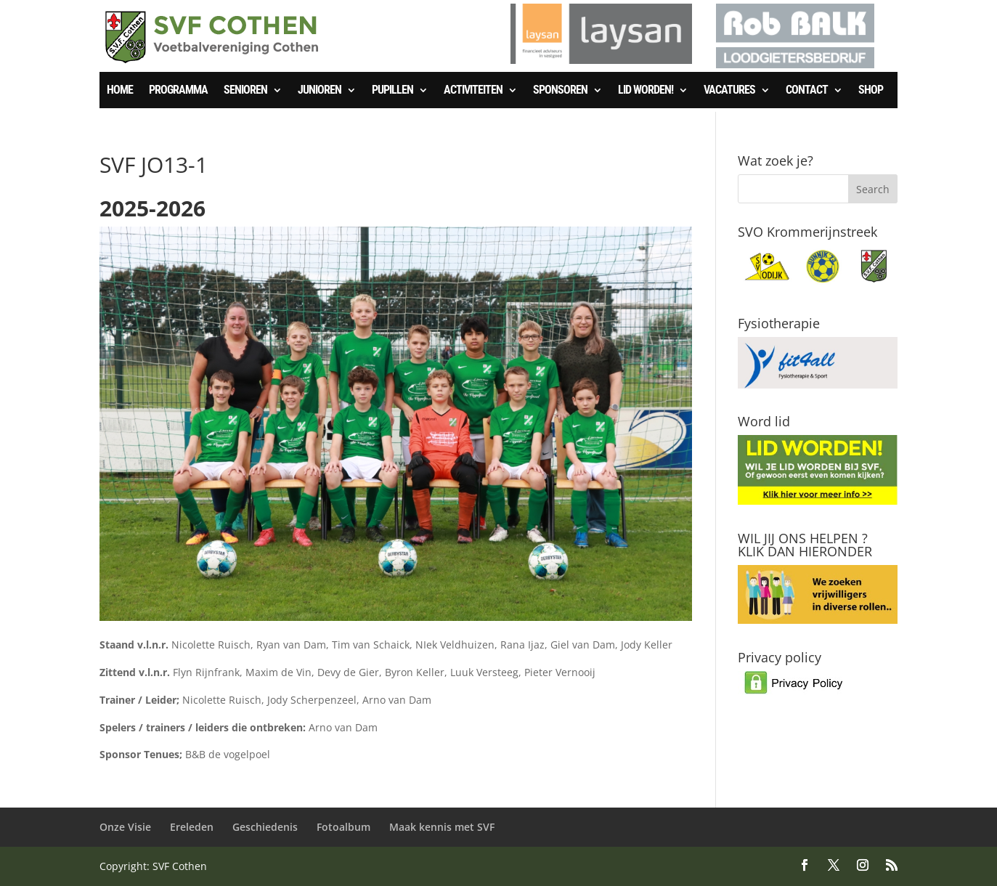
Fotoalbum (343, 827)
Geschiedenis (265, 827)
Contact (807, 91)
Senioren (245, 91)
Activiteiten (473, 91)
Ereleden (191, 827)
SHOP (870, 91)
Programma (178, 91)
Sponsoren (560, 91)
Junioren (319, 91)
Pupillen (392, 91)
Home (120, 91)
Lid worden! (645, 91)
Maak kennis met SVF (442, 827)
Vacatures (729, 91)
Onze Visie (125, 827)
